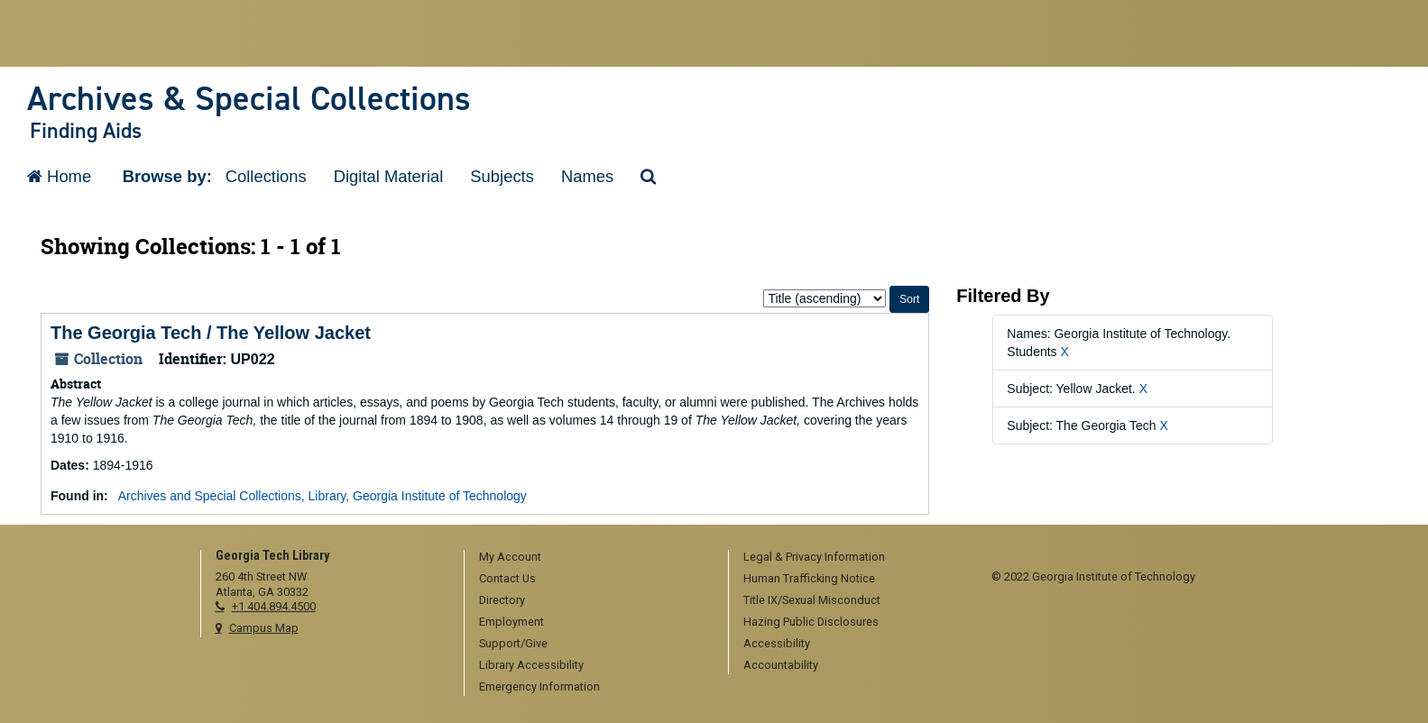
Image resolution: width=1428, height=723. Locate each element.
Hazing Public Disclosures (811, 621)
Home (59, 176)
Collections (266, 176)
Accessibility (776, 643)
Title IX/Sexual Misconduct (811, 600)
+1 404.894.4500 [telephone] (274, 606)
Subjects (502, 176)
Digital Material (389, 176)
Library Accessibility (531, 665)
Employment (511, 621)
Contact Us (507, 578)
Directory (502, 600)
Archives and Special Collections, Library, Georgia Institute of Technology (322, 496)
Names (587, 176)
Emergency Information (539, 686)
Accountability (780, 665)
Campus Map (264, 628)
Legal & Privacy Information (814, 556)
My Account (510, 556)
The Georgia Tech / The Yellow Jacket (211, 333)
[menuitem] (590, 558)
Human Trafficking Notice (809, 578)
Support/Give (513, 643)
